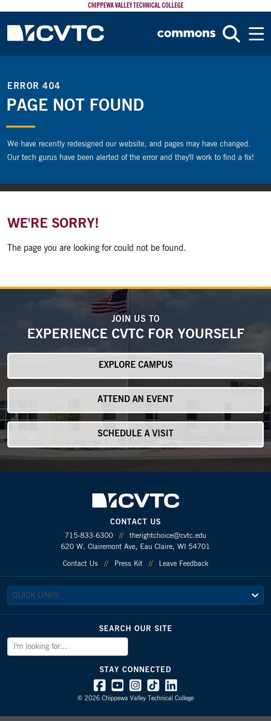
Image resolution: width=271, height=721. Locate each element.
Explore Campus (136, 365)
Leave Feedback (183, 563)
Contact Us (80, 563)
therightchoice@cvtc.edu (167, 535)
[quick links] (135, 595)
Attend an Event (135, 399)
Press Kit (128, 563)
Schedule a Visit (135, 434)
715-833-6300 (89, 535)
